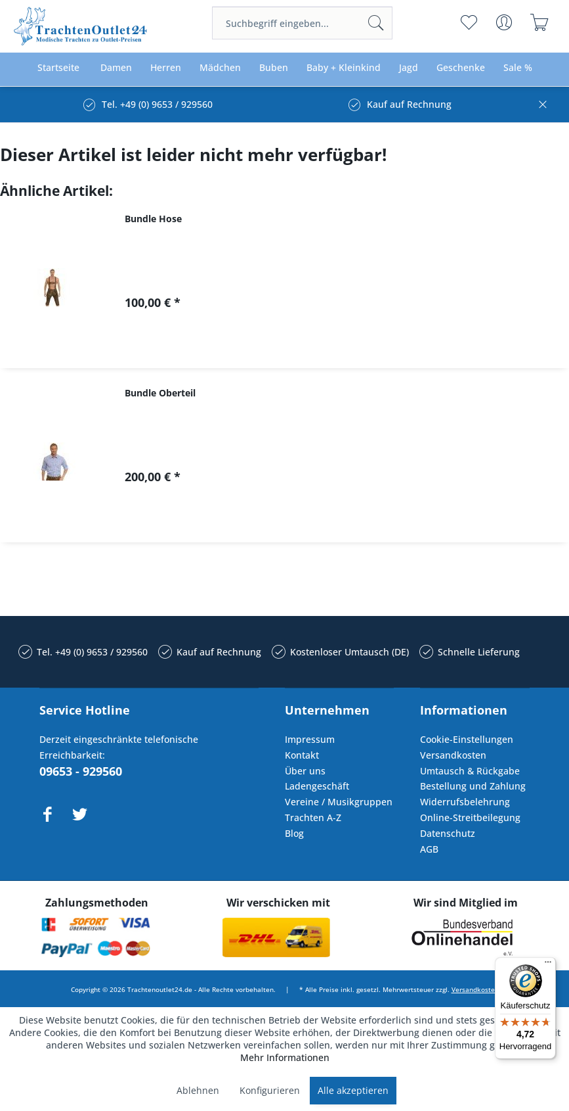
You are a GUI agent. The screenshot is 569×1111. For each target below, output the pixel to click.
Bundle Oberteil (160, 393)
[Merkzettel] (469, 22)
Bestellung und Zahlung (473, 786)
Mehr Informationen (284, 1057)
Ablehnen (198, 1090)
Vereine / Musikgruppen (338, 801)
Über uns (305, 771)
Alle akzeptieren (353, 1090)
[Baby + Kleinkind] (343, 68)
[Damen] (116, 68)
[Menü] (548, 965)
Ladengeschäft (317, 786)
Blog (294, 833)
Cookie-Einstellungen (466, 739)
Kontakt (302, 755)
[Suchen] (376, 23)
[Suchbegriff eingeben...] (302, 23)
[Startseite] (58, 68)
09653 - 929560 (80, 771)
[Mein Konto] (504, 22)
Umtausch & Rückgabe (470, 771)
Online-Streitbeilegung (470, 817)
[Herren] (165, 68)
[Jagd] (408, 68)
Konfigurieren (270, 1090)
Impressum (310, 739)
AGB (429, 849)
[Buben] (273, 68)
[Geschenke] (460, 68)
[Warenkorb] (540, 22)
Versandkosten (453, 755)
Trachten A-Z (313, 817)
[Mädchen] (220, 68)
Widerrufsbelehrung (465, 801)
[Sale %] (517, 68)
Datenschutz (447, 833)
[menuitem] (302, 23)
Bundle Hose (153, 218)
